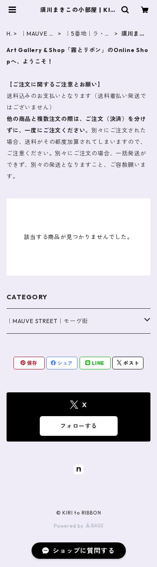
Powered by (78, 526)
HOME (9, 34)
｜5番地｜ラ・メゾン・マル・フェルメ (88, 34)
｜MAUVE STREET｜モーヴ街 (36, 34)
